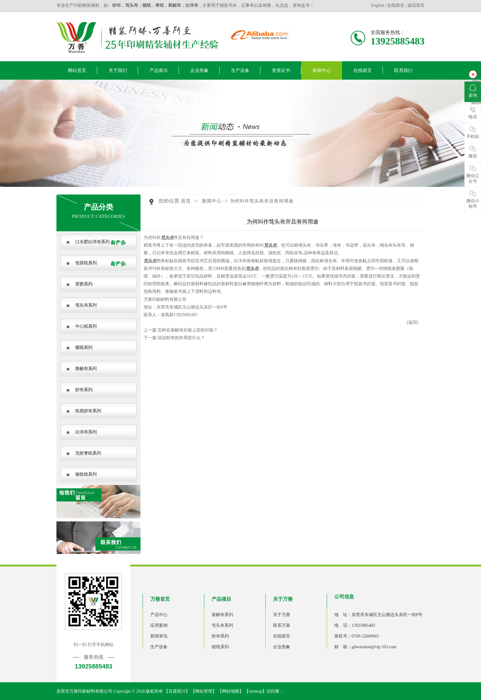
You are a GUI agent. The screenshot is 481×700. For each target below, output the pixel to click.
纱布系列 (83, 390)
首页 (186, 201)
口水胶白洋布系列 (92, 242)
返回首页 (416, 5)
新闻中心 (322, 70)
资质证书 (281, 70)
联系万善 (281, 625)
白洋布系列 (86, 432)
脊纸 (159, 5)
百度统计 (177, 691)
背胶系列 (83, 284)
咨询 (472, 91)
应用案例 (158, 625)
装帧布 (174, 5)
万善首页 (160, 599)
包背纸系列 (86, 263)
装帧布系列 (86, 368)
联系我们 (403, 70)
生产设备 (240, 70)
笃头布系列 (86, 305)
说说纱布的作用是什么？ (181, 337)
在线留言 (395, 5)
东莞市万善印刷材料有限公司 (84, 691)
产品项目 (221, 599)
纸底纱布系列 (88, 411)
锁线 (146, 5)
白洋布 (191, 5)
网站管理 (203, 691)
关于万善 (283, 599)
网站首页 (77, 70)
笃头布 (131, 5)
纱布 (116, 5)
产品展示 (158, 70)
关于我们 (118, 70)
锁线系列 (83, 347)
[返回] (412, 322)
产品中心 (158, 614)
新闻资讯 (158, 636)
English (378, 5)
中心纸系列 (86, 326)
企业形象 (199, 70)
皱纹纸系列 (86, 474)
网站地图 (230, 691)
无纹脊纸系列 (88, 453)
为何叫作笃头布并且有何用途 (262, 201)
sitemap (255, 691)
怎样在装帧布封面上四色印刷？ (188, 330)
